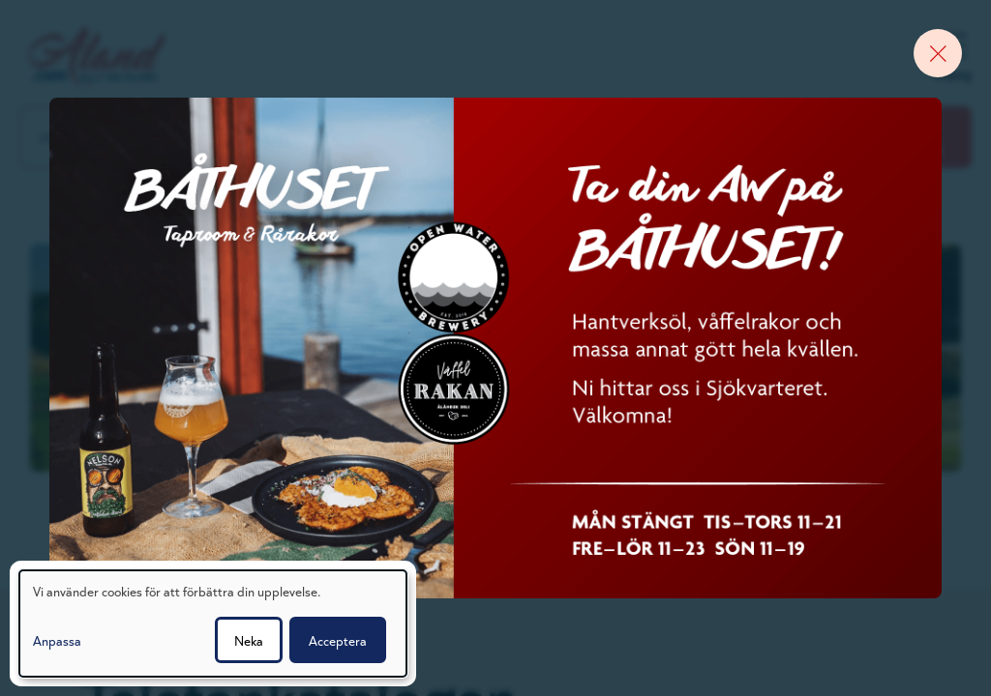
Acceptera (338, 640)
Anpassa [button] (57, 640)
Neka (248, 640)
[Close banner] (938, 53)
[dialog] (212, 623)
